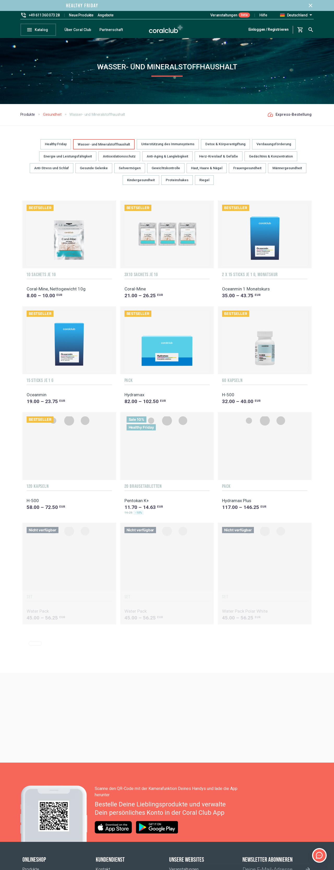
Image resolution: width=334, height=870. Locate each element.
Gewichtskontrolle (166, 172)
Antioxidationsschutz (119, 160)
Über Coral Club (77, 30)
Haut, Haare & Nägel (206, 172)
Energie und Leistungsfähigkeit (68, 160)
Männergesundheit (287, 172)
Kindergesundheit (141, 183)
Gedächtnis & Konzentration (271, 160)
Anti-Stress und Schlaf (51, 172)
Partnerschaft (111, 30)
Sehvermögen (130, 172)
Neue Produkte (81, 15)
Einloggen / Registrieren (268, 29)
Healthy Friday (56, 148)
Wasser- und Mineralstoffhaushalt (104, 148)
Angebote (106, 15)
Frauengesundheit (247, 172)
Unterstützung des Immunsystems (167, 148)
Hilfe (263, 15)
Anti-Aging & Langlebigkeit (167, 160)
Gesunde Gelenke (94, 172)
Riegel (204, 183)
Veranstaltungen (223, 15)
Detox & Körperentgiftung (225, 148)
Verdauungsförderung (274, 148)
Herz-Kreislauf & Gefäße (218, 160)
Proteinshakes (177, 183)
